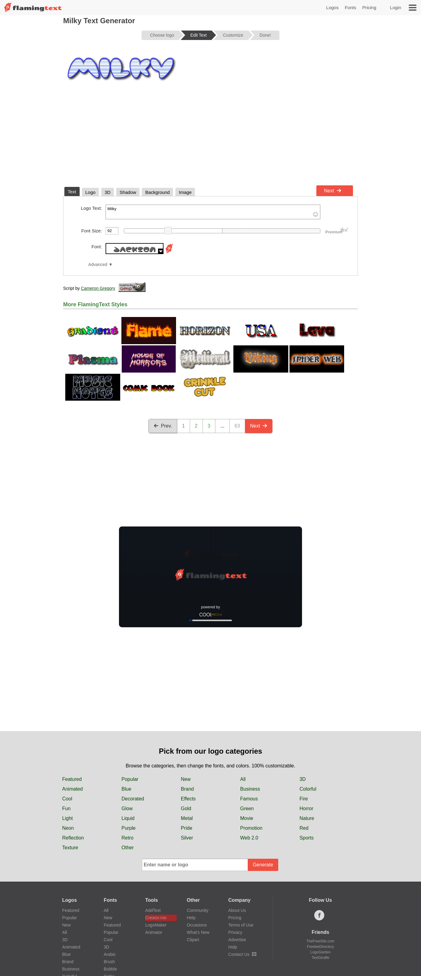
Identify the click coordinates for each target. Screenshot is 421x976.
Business (250, 789)
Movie (246, 818)
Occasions (197, 925)
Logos (332, 7)
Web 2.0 (249, 837)
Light (67, 818)
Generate (263, 864)
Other (127, 847)
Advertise (237, 939)
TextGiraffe (320, 958)
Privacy (235, 932)
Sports (307, 837)
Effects (188, 798)
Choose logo (162, 35)
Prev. (163, 425)
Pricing (369, 7)
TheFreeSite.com (320, 941)
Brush (109, 961)
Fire (304, 798)
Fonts (350, 7)
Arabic (110, 954)
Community (197, 910)
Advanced (97, 264)
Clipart (193, 939)
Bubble (110, 969)
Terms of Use (240, 925)
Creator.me (155, 917)
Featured (72, 779)
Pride (186, 828)
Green (247, 808)
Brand (187, 789)
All (243, 779)
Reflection (73, 837)
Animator (153, 932)
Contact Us (242, 954)
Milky (213, 212)
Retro (127, 837)
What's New (198, 932)
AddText (153, 910)
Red (304, 828)
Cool (67, 798)
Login (395, 7)
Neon (68, 828)
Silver (187, 837)
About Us (237, 910)
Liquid (128, 818)
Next (332, 190)
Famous (249, 798)
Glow (126, 808)
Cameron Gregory (98, 288)
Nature (307, 818)
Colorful (308, 789)
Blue (126, 789)
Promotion (251, 828)
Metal (187, 818)
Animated (72, 789)
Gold (186, 808)
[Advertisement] (210, 137)
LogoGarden (320, 952)
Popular (129, 779)
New (186, 779)
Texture (70, 847)
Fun (66, 808)
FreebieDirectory (320, 947)
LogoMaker (156, 925)
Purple (128, 828)
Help (191, 917)
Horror (306, 808)
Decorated (132, 798)
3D (303, 779)
